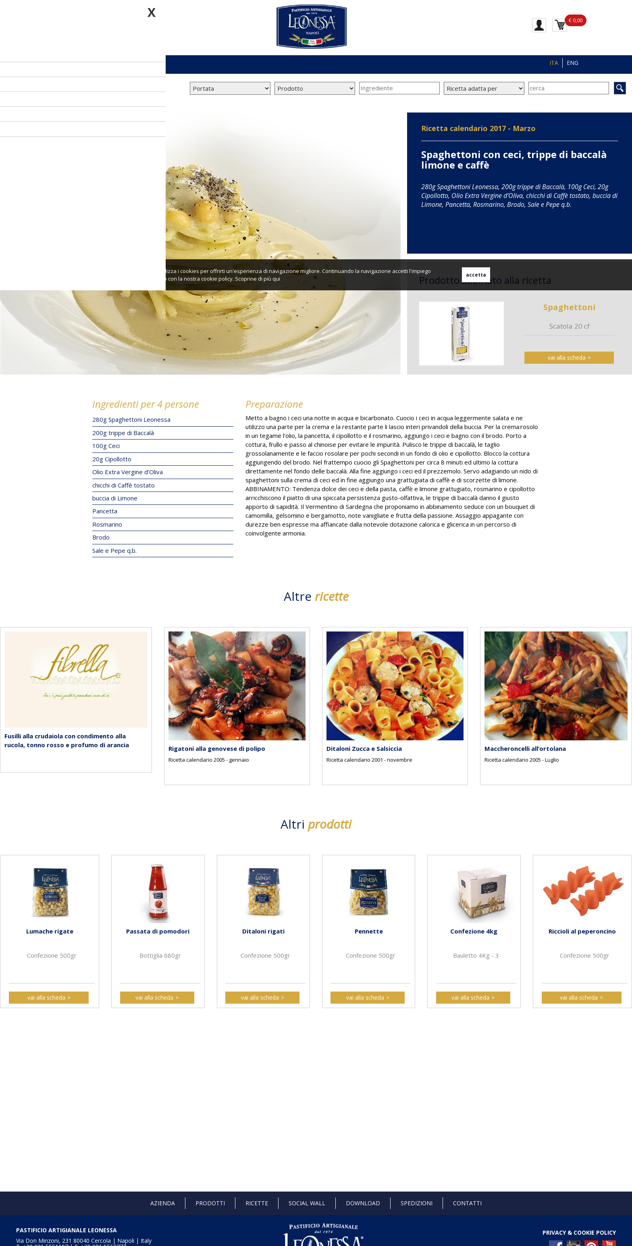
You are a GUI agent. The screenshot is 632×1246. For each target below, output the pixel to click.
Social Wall (307, 1203)
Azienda (162, 1203)
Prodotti (210, 1203)
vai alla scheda (567, 357)
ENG (572, 63)
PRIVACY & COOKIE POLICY (579, 1232)
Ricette (256, 1203)
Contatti (467, 1203)
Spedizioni (416, 1203)
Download (363, 1203)
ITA (553, 63)
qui (276, 278)
